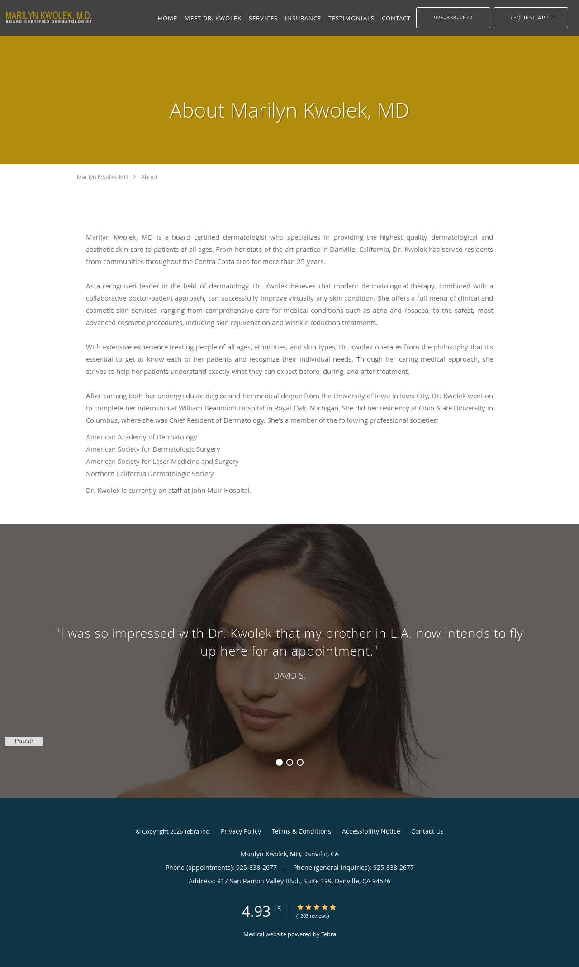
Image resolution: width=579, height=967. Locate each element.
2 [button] (289, 762)
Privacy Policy (241, 831)
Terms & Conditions (301, 831)
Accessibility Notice (371, 831)
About (149, 177)
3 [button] (300, 762)
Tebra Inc (196, 831)
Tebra (328, 934)
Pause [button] (24, 741)
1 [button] (279, 762)
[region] (289, 652)
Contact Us (427, 831)
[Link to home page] (46, 17)
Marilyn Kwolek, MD (102, 177)
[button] (531, 17)
